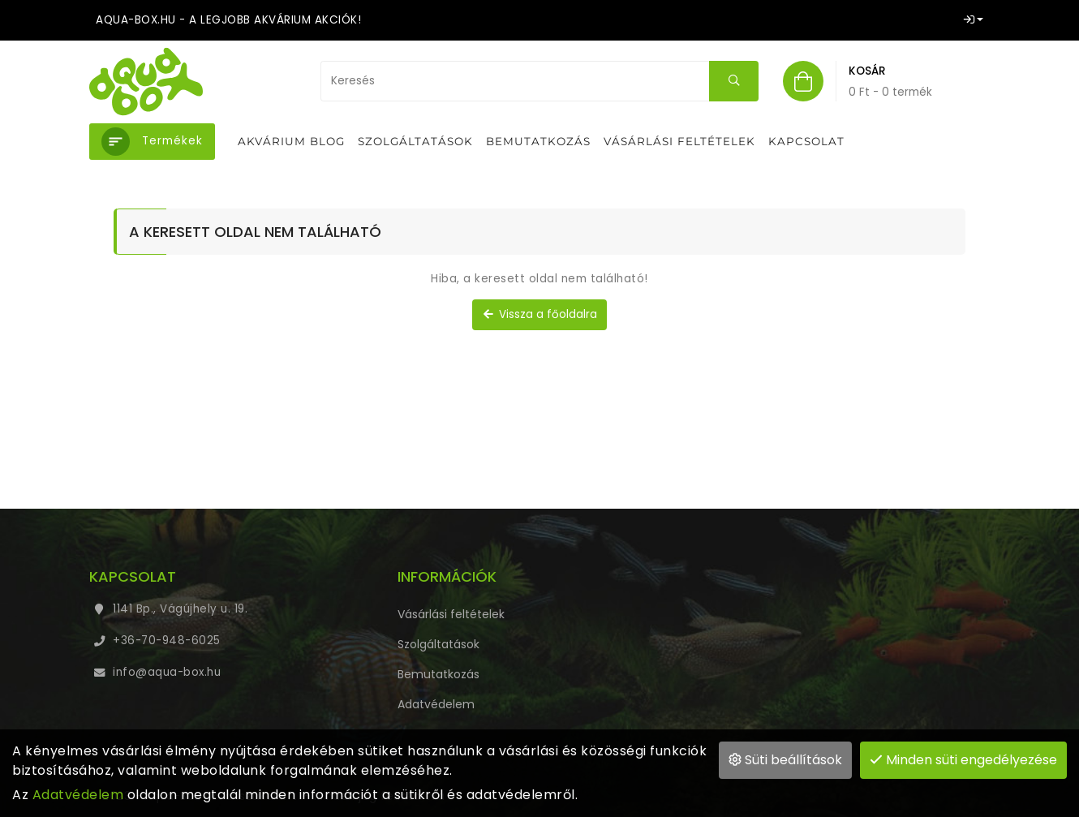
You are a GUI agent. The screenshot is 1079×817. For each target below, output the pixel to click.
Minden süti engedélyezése (963, 759)
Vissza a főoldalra (539, 314)
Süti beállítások (785, 759)
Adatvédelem (78, 794)
